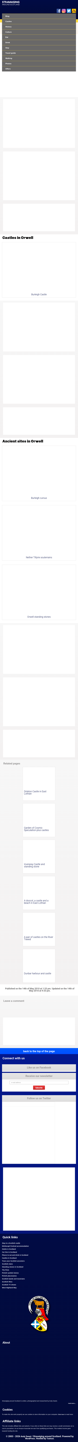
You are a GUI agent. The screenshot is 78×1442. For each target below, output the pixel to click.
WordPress (30, 1438)
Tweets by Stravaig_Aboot (10, 1103)
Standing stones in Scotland (12, 1267)
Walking (8, 58)
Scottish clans (7, 1264)
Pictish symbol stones (10, 1273)
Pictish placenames (9, 1276)
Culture (8, 32)
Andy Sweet (26, 1436)
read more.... (72, 1403)
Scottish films (7, 1282)
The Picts (5, 1270)
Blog (7, 16)
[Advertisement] (19, 217)
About (6, 1342)
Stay (7, 48)
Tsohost (50, 1438)
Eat (6, 37)
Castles (8, 21)
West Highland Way (9, 1288)
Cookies (8, 1409)
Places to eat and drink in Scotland (15, 1255)
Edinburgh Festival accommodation (15, 1246)
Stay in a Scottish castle (11, 1243)
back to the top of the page (39, 1051)
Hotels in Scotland (9, 1249)
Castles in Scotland (9, 1258)
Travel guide (10, 53)
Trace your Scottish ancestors (13, 1261)
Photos (8, 64)
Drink (7, 42)
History (8, 27)
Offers (8, 69)
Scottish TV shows (9, 1285)
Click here (61, 1414)
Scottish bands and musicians (13, 1279)
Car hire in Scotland (9, 1252)
